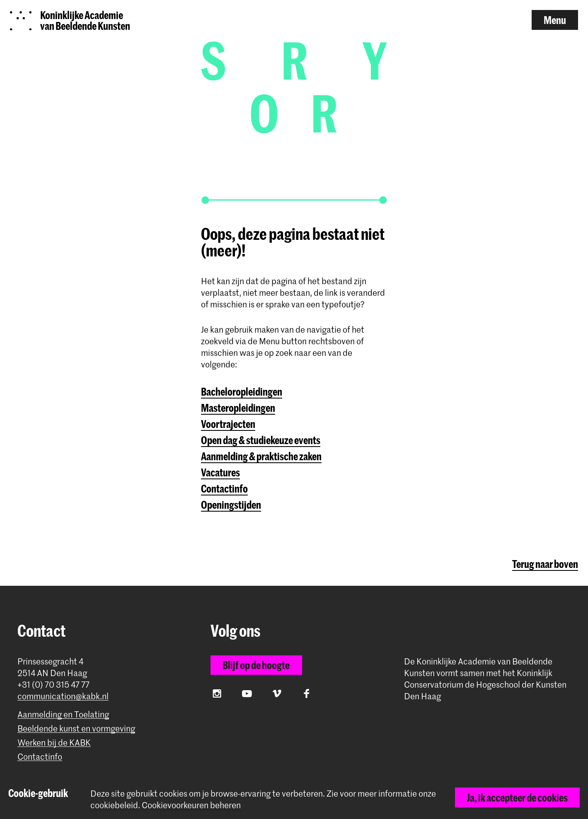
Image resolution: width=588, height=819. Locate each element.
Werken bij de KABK (54, 742)
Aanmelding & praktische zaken (261, 456)
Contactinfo (224, 488)
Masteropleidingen (238, 407)
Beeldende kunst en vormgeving (76, 728)
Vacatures (220, 472)
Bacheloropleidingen (241, 391)
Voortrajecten (228, 424)
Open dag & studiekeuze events (260, 440)
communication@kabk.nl (63, 696)
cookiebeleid (114, 805)
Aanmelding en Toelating (63, 714)
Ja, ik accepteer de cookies (517, 797)
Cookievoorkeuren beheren (191, 805)
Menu (555, 20)
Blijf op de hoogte (256, 665)
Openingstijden (231, 504)
